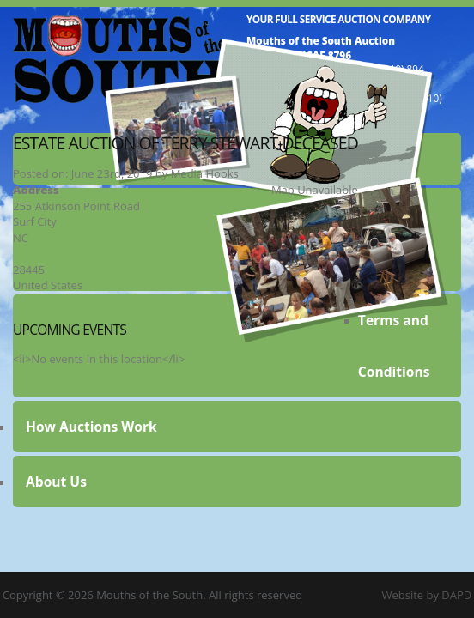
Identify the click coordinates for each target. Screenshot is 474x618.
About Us (56, 481)
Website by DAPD (426, 595)
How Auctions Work (91, 426)
